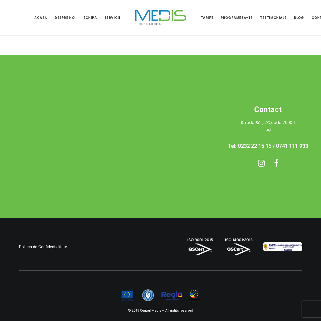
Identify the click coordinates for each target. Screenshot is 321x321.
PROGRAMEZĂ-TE (237, 17)
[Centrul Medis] (160, 18)
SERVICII (112, 17)
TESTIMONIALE (273, 17)
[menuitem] (41, 17)
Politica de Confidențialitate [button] (43, 246)
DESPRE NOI (65, 17)
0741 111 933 (292, 146)
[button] (261, 165)
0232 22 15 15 (254, 146)
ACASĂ (40, 17)
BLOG (299, 17)
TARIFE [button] (207, 17)
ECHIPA (90, 17)
